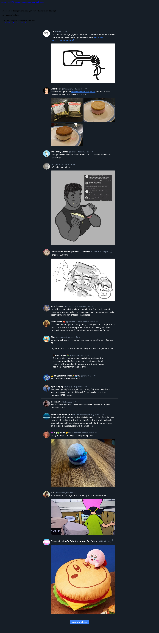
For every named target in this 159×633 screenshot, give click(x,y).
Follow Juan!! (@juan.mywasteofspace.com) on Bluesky (23, 2)
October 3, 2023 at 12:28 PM (15, 23)
